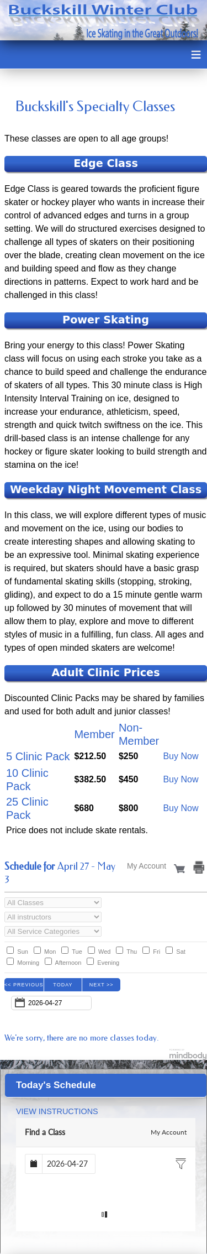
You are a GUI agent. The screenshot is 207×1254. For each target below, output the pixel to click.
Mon (50, 951)
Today (62, 984)
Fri (156, 951)
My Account (169, 1132)
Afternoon (68, 962)
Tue (77, 951)
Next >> (101, 984)
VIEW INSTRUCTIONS (57, 1111)
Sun (22, 951)
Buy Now (180, 756)
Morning (28, 962)
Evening (108, 962)
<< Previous (24, 984)
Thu (131, 951)
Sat (180, 951)
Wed (104, 951)
